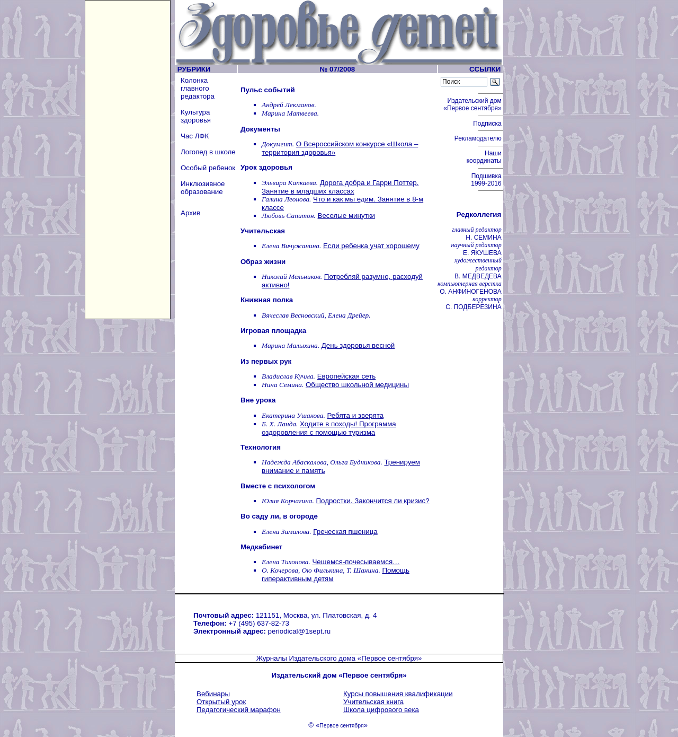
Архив (190, 213)
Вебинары (213, 694)
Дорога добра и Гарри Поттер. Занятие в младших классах (340, 187)
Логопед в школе (208, 152)
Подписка (488, 123)
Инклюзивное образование (203, 188)
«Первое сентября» (390, 658)
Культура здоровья (196, 116)
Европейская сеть (346, 376)
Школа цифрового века (381, 710)
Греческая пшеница (345, 532)
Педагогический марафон (239, 710)
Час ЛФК (195, 136)
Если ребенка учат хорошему (371, 246)
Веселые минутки (346, 216)
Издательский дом (473, 104)
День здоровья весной (358, 345)
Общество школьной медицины (357, 385)
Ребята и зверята (355, 415)
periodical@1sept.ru (299, 631)
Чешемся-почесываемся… (355, 562)
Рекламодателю (478, 138)
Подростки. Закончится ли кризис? (372, 501)
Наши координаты (485, 157)
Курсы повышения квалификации (398, 694)
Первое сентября (341, 726)
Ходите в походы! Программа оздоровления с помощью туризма (329, 428)
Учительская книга (373, 702)
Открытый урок (221, 702)
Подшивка (487, 179)
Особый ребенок (208, 168)
